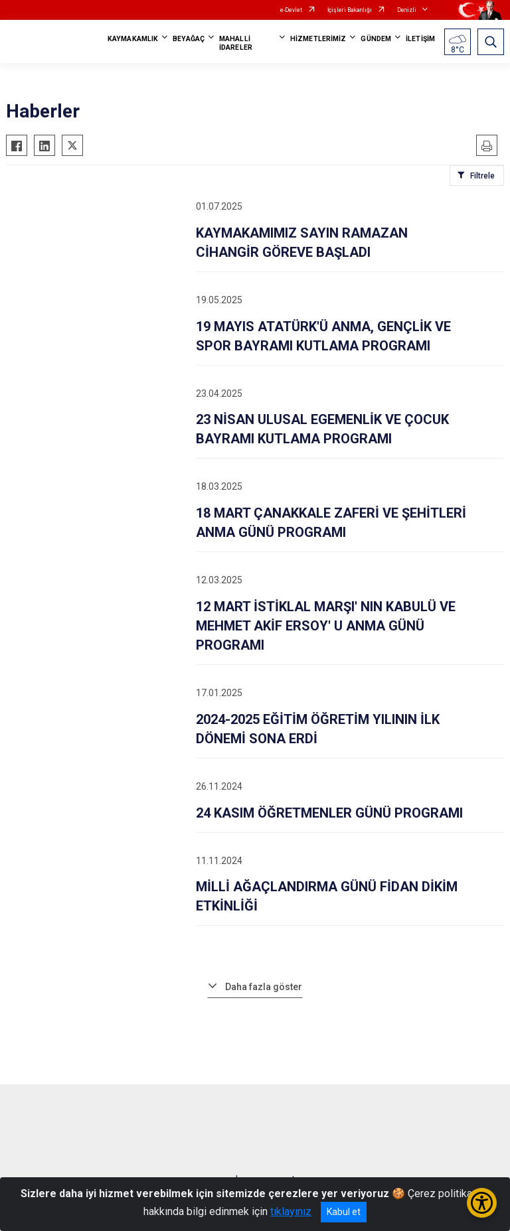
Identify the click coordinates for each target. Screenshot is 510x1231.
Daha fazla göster (263, 986)
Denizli (406, 10)
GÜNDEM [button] (376, 39)
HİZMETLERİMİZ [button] (318, 39)
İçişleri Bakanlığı (349, 10)
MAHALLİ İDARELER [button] (235, 43)
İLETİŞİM (420, 39)
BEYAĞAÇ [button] (189, 39)
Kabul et (344, 1211)
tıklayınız (290, 1211)
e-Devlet (291, 10)
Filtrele (482, 176)
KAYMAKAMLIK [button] (133, 39)
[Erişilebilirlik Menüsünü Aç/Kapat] (482, 1203)
